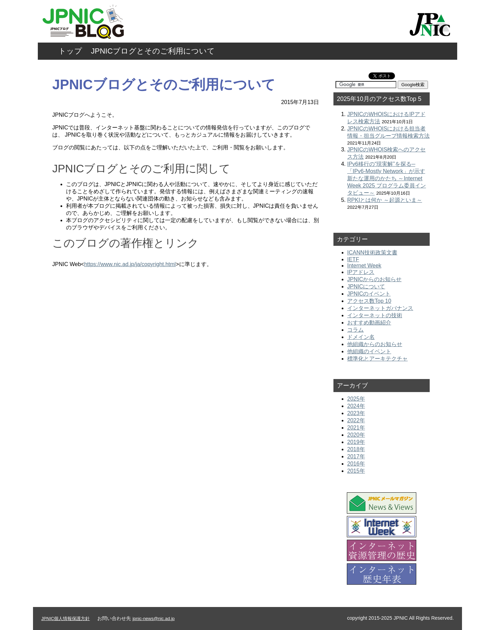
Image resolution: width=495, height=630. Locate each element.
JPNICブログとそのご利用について (153, 51)
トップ (70, 51)
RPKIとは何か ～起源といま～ (384, 200)
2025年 (356, 399)
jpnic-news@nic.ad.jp (153, 618)
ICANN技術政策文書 (372, 252)
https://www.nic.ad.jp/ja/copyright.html (130, 264)
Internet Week (364, 265)
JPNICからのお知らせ (374, 279)
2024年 (356, 406)
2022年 (356, 420)
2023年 (356, 413)
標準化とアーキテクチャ (377, 359)
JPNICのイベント (368, 294)
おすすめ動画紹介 (369, 322)
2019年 (356, 442)
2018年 (356, 449)
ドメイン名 (361, 337)
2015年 (356, 471)
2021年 (356, 428)
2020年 (356, 435)
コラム (355, 330)
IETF (353, 259)
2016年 (356, 464)
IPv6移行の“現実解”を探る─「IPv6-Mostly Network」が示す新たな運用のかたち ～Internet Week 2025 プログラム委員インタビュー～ (386, 178)
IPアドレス (360, 272)
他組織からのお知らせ (374, 344)
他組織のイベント (369, 351)
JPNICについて (366, 286)
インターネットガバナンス (380, 308)
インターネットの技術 (374, 315)
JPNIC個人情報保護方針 (65, 618)
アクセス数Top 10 (369, 301)
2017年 (356, 456)
